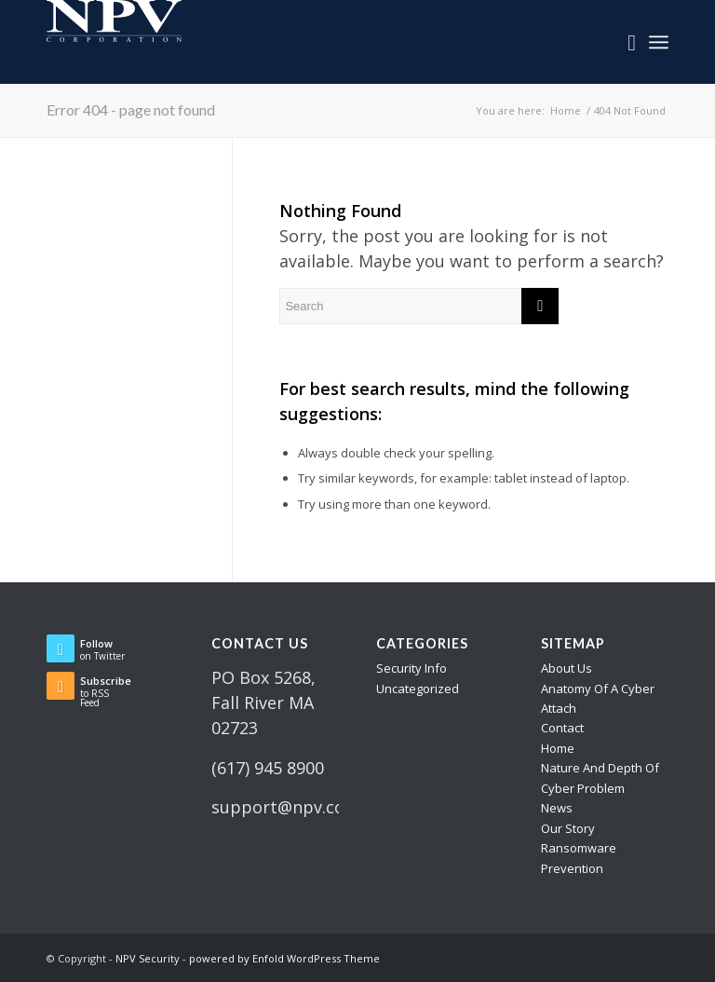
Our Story (568, 828)
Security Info (411, 668)
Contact (562, 727)
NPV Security (147, 958)
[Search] (622, 42)
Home (557, 748)
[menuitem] (622, 42)
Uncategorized (417, 688)
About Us (566, 668)
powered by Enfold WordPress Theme (284, 958)
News (557, 807)
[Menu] (658, 42)
